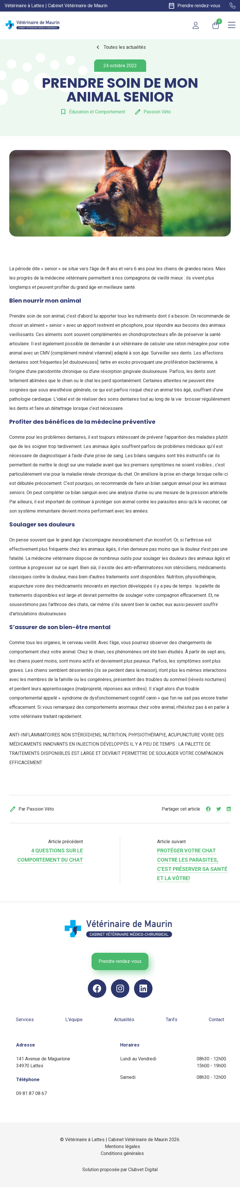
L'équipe (74, 1019)
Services (25, 1019)
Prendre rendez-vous (120, 961)
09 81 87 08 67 (31, 1093)
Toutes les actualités (120, 47)
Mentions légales (122, 1146)
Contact (216, 1019)
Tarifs (171, 1019)
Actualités (124, 1019)
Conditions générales (122, 1153)
